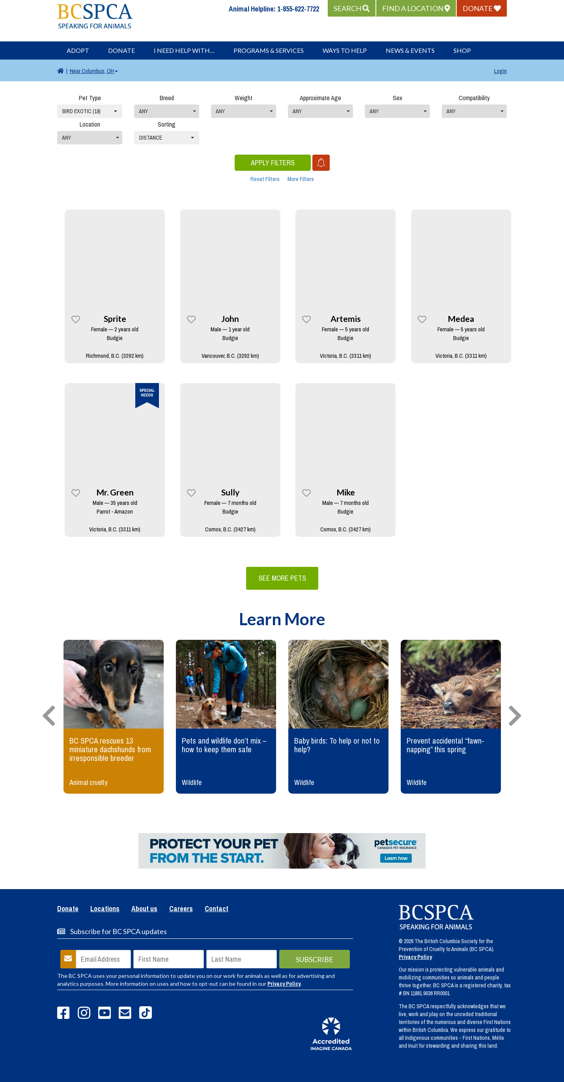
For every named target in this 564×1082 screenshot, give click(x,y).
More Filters (301, 179)
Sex (397, 97)
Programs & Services (268, 50)
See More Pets (282, 578)
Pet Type (90, 97)
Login (500, 71)
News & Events (410, 50)
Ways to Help (345, 50)
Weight (243, 97)
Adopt (78, 50)
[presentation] (48, 716)
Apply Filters (273, 163)
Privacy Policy (284, 983)
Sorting (167, 124)
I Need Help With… (184, 50)
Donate (121, 50)
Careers (181, 909)
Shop (462, 50)
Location (90, 124)
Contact (216, 909)
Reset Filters (265, 179)
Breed (167, 97)
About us (144, 909)
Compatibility (474, 97)
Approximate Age (320, 97)
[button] (351, 8)
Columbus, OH (94, 71)
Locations (105, 909)
